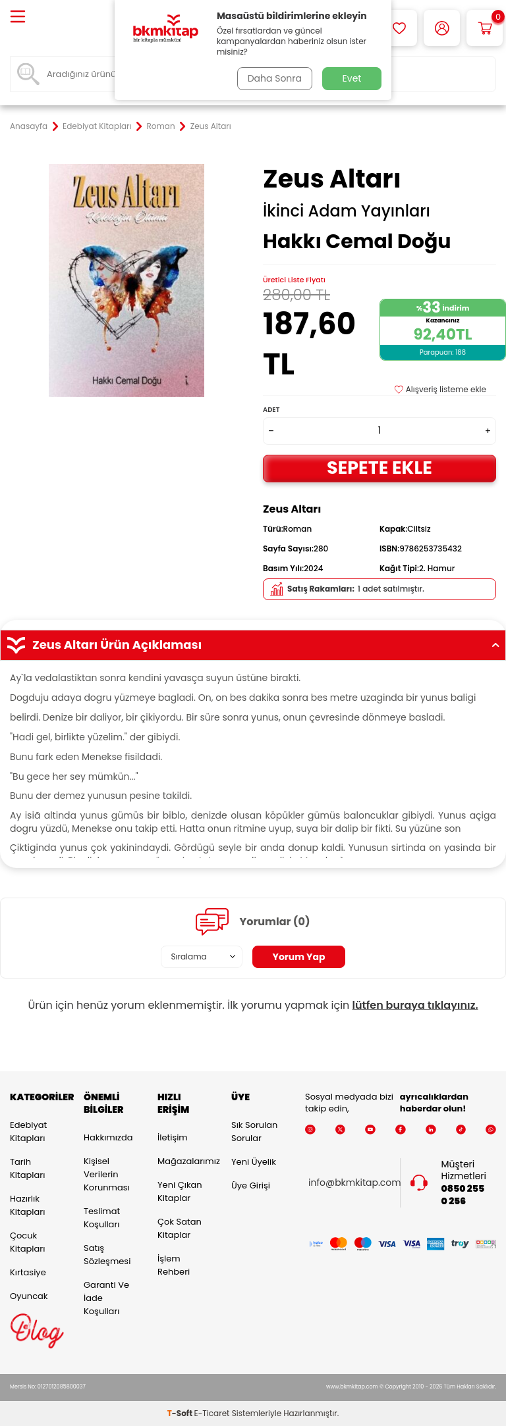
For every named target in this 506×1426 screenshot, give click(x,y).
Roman (161, 126)
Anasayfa (28, 126)
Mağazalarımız (184, 1161)
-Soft (180, 1413)
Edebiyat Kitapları (97, 126)
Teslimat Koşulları (102, 1218)
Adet (271, 409)
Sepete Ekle (379, 467)
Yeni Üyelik (253, 1162)
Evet (352, 78)
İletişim (172, 1137)
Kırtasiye (28, 1272)
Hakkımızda (108, 1137)
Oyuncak (29, 1296)
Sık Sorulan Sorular (254, 1131)
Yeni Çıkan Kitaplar (179, 1191)
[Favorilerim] (399, 28)
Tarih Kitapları (27, 1168)
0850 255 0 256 (463, 1195)
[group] (126, 280)
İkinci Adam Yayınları (346, 211)
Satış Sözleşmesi (107, 1254)
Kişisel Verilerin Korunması (107, 1174)
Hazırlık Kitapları (27, 1205)
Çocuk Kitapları (27, 1242)
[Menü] (18, 17)
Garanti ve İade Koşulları (106, 1298)
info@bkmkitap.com (354, 1183)
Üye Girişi (250, 1185)
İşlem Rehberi (173, 1265)
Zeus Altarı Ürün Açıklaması (253, 644)
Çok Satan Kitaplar (179, 1228)
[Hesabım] (442, 28)
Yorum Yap (299, 956)
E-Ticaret (212, 1413)
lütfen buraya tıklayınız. (415, 1005)
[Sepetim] (484, 28)
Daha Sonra (275, 78)
